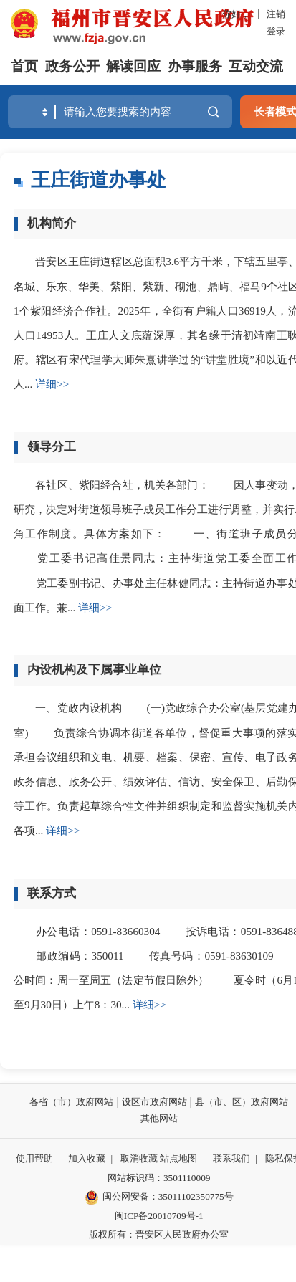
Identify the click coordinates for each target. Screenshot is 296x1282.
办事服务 (195, 66)
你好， (236, 14)
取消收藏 (139, 1158)
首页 (24, 66)
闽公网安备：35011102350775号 (159, 1197)
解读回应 (133, 66)
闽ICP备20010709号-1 (159, 1215)
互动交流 (256, 66)
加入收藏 (86, 1158)
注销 (276, 14)
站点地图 (178, 1158)
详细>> (52, 384)
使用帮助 (34, 1158)
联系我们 (231, 1158)
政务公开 (72, 66)
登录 (276, 31)
